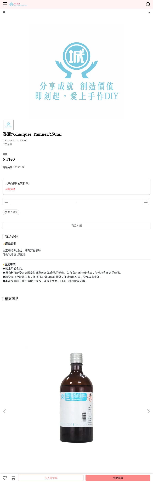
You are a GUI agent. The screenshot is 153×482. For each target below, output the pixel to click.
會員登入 (74, 403)
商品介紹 (76, 225)
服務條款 (51, 403)
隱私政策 (62, 403)
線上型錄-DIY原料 (35, 403)
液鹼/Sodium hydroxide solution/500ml (71, 366)
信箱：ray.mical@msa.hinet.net (19, 433)
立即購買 (118, 477)
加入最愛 (11, 212)
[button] (148, 348)
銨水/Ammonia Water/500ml (121, 364)
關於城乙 (7, 403)
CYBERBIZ (79, 469)
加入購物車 (51, 477)
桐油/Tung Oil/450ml (22, 364)
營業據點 (19, 403)
